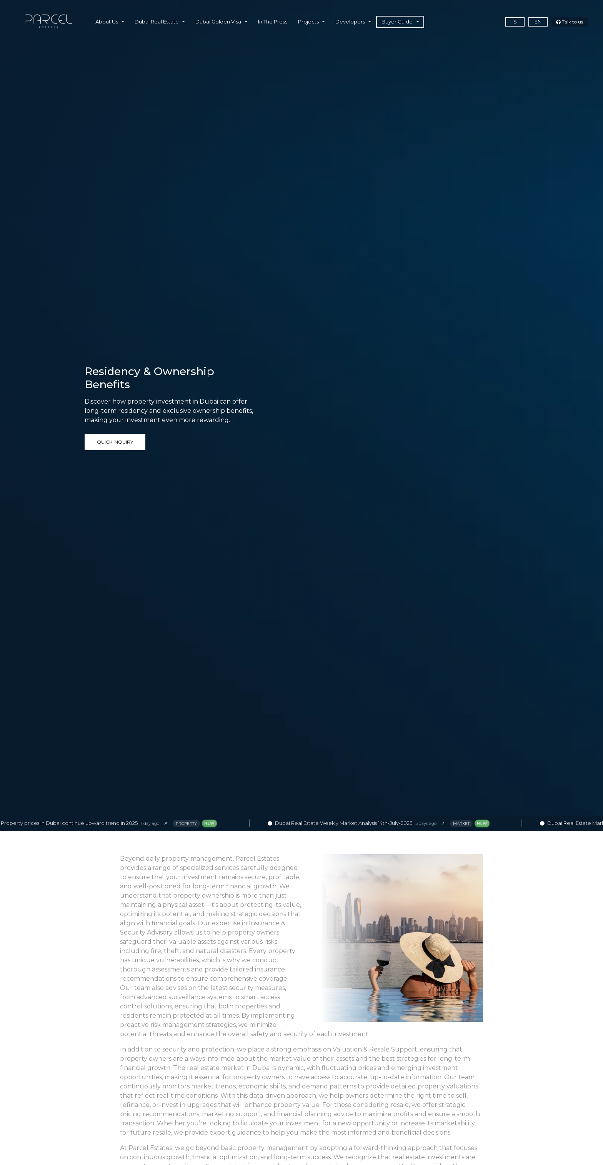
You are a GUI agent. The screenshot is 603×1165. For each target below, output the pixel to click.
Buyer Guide (397, 21)
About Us (106, 21)
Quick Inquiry (115, 442)
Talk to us (569, 22)
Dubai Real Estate (157, 21)
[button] (121, 22)
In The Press (272, 21)
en (538, 21)
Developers (350, 21)
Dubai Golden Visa (218, 21)
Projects (308, 21)
